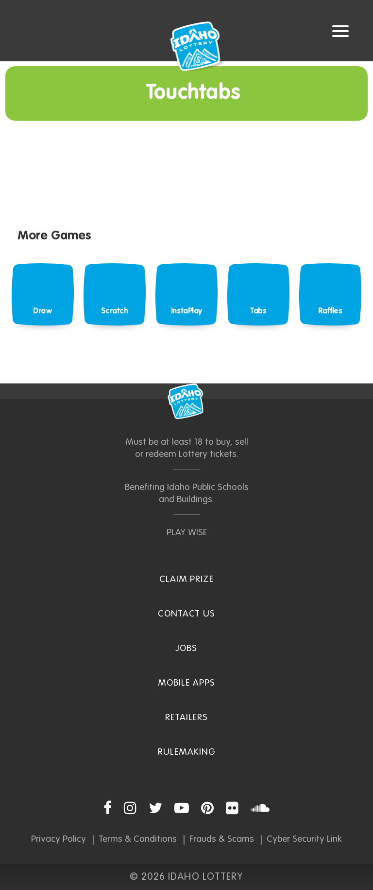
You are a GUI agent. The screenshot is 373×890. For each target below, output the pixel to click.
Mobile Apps (186, 683)
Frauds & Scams (221, 839)
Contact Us (187, 613)
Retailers (186, 717)
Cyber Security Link (304, 839)
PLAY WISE (187, 532)
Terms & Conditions (138, 839)
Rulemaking (187, 752)
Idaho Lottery (186, 401)
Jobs (186, 648)
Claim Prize (186, 579)
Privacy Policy (58, 839)
